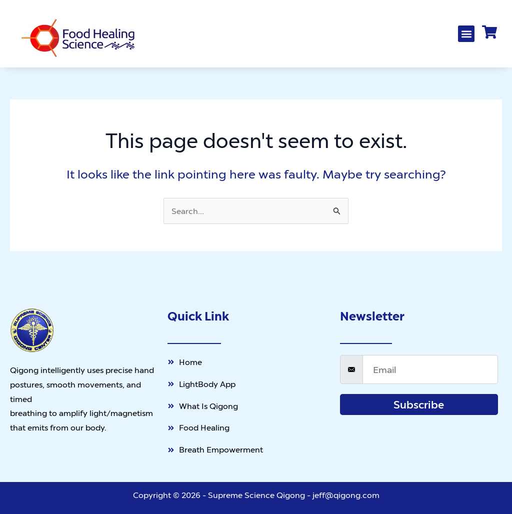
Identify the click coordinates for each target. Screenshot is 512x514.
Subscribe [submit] (419, 404)
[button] (466, 34)
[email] (430, 369)
